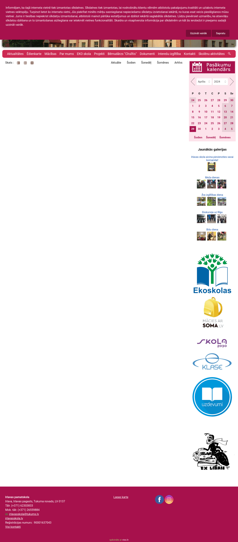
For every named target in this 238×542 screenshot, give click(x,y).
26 (205, 100)
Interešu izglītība (169, 54)
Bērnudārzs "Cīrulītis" (122, 54)
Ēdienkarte (34, 54)
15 (192, 117)
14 (231, 111)
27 (212, 100)
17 (205, 117)
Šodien (131, 62)
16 (199, 117)
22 (192, 123)
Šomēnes (163, 62)
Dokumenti (147, 54)
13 (225, 111)
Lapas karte (120, 497)
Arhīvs (179, 62)
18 (212, 117)
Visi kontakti (13, 527)
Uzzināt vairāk (198, 33)
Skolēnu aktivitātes (211, 54)
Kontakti (189, 54)
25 (199, 100)
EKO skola (84, 54)
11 (212, 111)
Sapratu (220, 33)
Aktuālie (116, 62)
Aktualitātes (15, 54)
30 (231, 100)
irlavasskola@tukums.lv (24, 514)
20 (225, 117)
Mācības (50, 54)
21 (231, 117)
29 (225, 100)
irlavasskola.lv (14, 518)
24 (192, 100)
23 (199, 123)
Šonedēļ (146, 62)
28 (218, 100)
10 (205, 111)
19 (218, 117)
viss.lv (125, 539)
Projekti (99, 54)
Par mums (67, 54)
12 (218, 111)
